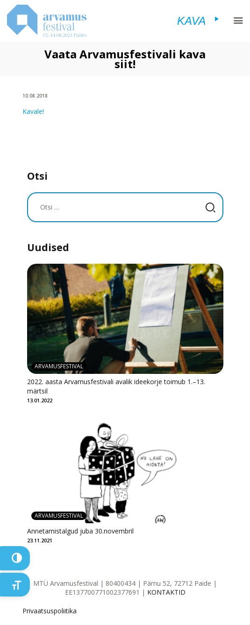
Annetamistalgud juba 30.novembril (80, 531)
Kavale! (33, 111)
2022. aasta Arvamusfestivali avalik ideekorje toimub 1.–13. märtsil (116, 386)
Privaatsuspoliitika (49, 610)
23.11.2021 (39, 540)
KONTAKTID (166, 592)
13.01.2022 (39, 400)
